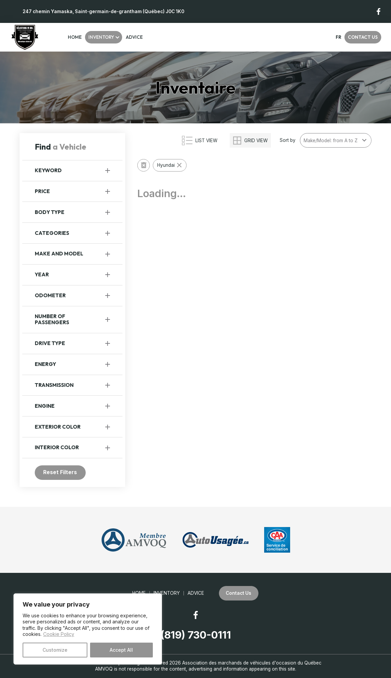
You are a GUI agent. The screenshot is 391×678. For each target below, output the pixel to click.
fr (338, 37)
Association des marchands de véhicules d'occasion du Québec (252, 663)
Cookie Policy (58, 634)
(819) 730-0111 (195, 635)
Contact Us (363, 37)
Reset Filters (60, 472)
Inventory (101, 37)
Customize (55, 650)
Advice (134, 37)
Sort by (288, 140)
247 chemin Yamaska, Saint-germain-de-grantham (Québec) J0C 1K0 (103, 11)
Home (75, 37)
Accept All (121, 650)
